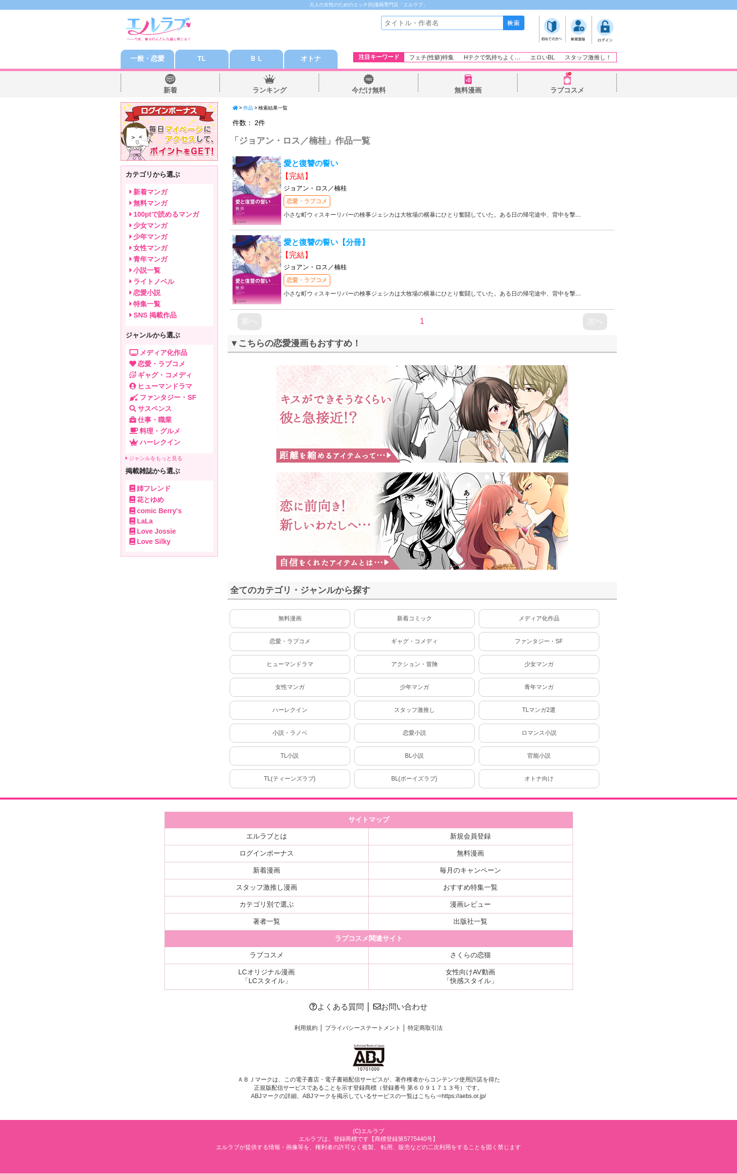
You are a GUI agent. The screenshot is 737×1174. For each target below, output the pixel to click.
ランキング (269, 90)
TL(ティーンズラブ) (290, 779)
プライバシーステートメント (363, 1028)
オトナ (311, 59)
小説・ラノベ (289, 733)
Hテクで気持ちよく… (492, 57)
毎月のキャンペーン (470, 871)
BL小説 (414, 756)
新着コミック (414, 618)
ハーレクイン (289, 710)
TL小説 (289, 756)
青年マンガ (539, 687)
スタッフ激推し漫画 (266, 888)
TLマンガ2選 (539, 710)
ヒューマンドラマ (290, 664)
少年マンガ (414, 687)
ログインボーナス (266, 853)
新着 (170, 90)
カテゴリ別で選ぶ (266, 905)
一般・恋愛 (147, 59)
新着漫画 (266, 871)
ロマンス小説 (539, 733)
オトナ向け (539, 779)
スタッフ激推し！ (588, 57)
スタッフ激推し (414, 710)
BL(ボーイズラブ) (414, 779)
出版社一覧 (470, 922)
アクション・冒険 (414, 664)
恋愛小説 (414, 733)
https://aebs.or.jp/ (464, 1096)
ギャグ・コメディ (414, 641)
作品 (248, 108)
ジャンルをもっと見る (154, 459)
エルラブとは (266, 836)
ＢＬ (256, 59)
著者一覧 (266, 922)
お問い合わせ (400, 1007)
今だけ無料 (369, 90)
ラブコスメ (567, 90)
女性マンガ (290, 687)
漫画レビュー (470, 905)
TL (202, 59)
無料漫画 (468, 90)
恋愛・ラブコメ (307, 201)
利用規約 (306, 1028)
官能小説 (539, 756)
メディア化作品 (539, 618)
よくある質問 (336, 1007)
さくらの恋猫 (470, 955)
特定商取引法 (425, 1028)
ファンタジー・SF (539, 641)
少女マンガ (539, 664)
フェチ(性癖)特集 (431, 57)
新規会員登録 (470, 836)
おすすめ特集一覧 (470, 888)
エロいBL (542, 57)
